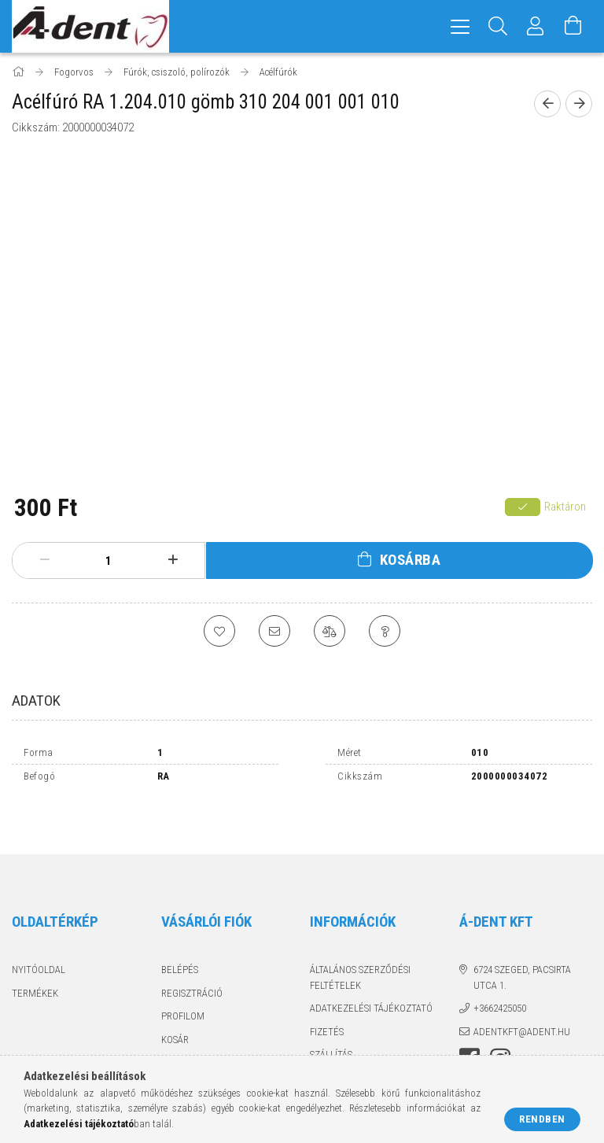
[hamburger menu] (460, 26)
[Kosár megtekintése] (573, 26)
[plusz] (172, 560)
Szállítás (331, 1021)
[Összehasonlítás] (329, 631)
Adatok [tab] (36, 700)
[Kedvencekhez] (219, 631)
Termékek (35, 958)
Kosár (175, 1005)
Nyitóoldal (38, 936)
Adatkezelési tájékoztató (371, 974)
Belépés (179, 936)
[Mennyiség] (108, 561)
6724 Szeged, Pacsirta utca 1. (522, 943)
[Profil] (535, 26)
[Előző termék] (547, 103)
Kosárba (410, 560)
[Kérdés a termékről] (384, 631)
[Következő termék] (578, 103)
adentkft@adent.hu (521, 997)
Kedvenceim (189, 1028)
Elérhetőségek (346, 1043)
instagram (500, 1025)
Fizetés (327, 997)
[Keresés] (498, 26)
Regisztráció (192, 958)
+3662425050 (499, 974)
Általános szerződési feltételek (360, 943)
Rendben (542, 1119)
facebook (469, 1025)
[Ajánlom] (274, 631)
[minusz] (44, 560)
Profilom (182, 982)
